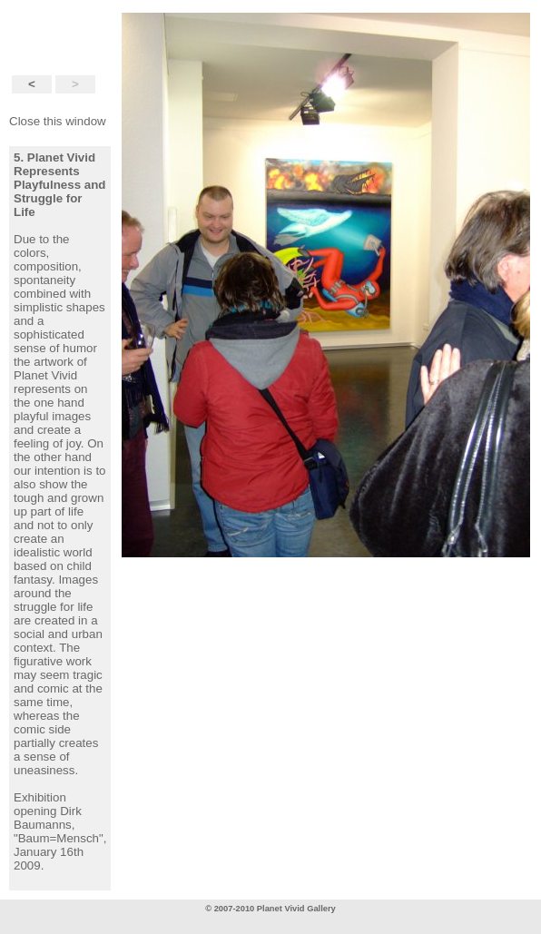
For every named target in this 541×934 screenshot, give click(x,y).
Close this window (57, 121)
